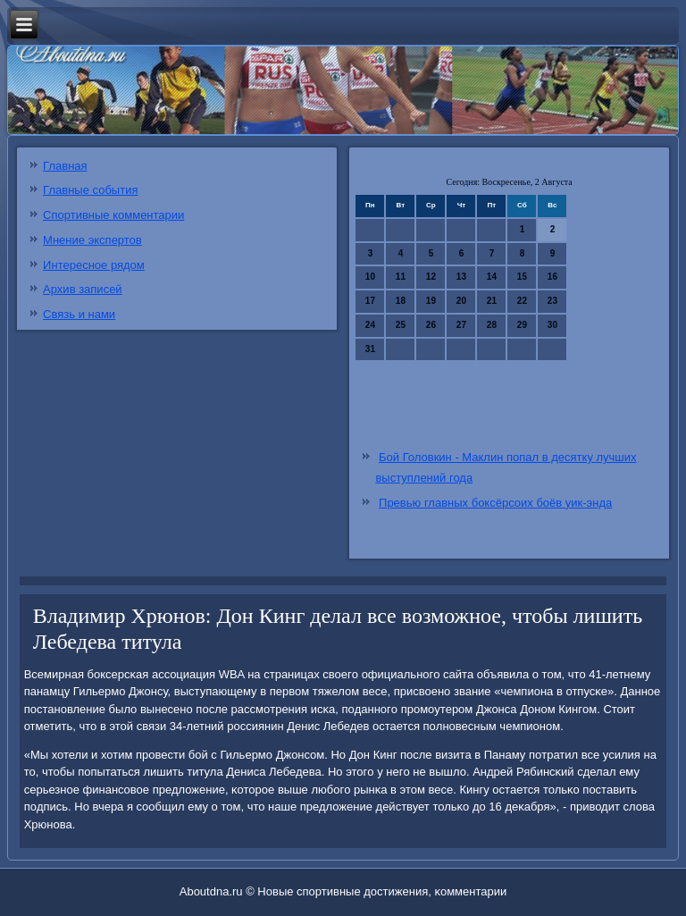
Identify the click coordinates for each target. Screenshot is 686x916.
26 (431, 325)
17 (370, 301)
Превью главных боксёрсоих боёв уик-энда (495, 502)
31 (370, 349)
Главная (65, 165)
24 (370, 325)
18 (401, 301)
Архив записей (82, 289)
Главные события (90, 190)
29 (522, 325)
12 (431, 277)
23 (552, 301)
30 (552, 325)
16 (552, 277)
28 (492, 325)
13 (461, 277)
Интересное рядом (94, 265)
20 (461, 301)
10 (370, 277)
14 (492, 277)
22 (522, 301)
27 (461, 325)
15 (522, 277)
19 (431, 301)
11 (401, 277)
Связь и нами (79, 314)
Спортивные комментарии (113, 215)
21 (492, 301)
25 (401, 325)
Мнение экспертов (92, 240)
